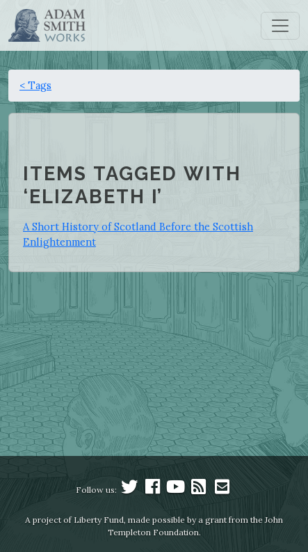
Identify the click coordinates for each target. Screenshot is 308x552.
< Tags (35, 85)
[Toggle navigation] (280, 26)
